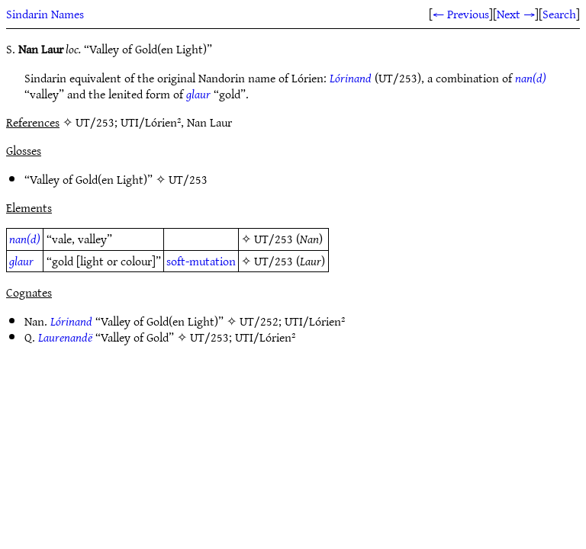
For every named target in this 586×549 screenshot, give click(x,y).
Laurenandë (65, 337)
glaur (198, 93)
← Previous (461, 13)
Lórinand (351, 77)
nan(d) (530, 77)
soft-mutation (201, 260)
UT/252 (259, 321)
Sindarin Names (45, 13)
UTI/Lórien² (315, 321)
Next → (516, 13)
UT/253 (188, 179)
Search (559, 13)
